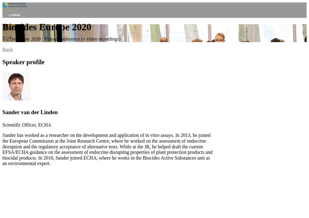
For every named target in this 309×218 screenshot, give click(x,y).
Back (7, 49)
